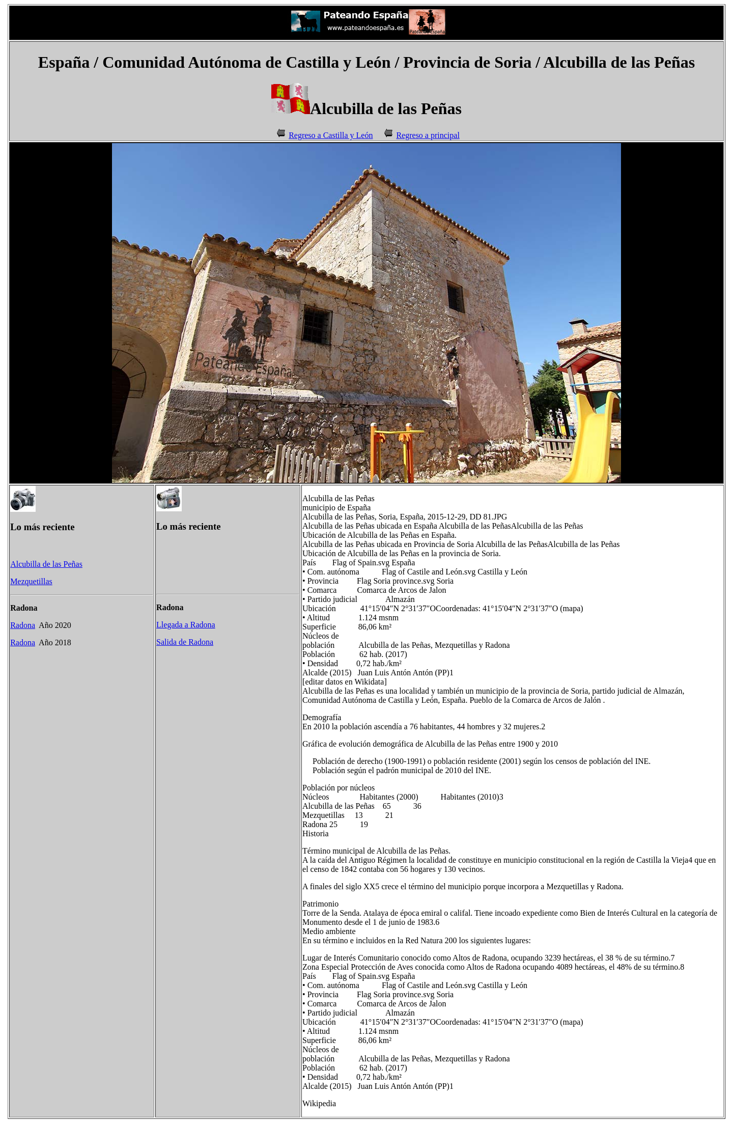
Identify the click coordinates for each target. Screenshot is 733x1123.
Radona (22, 625)
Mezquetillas (31, 581)
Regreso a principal (427, 135)
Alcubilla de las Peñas (46, 564)
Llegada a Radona (185, 624)
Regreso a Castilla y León (331, 135)
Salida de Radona (184, 642)
